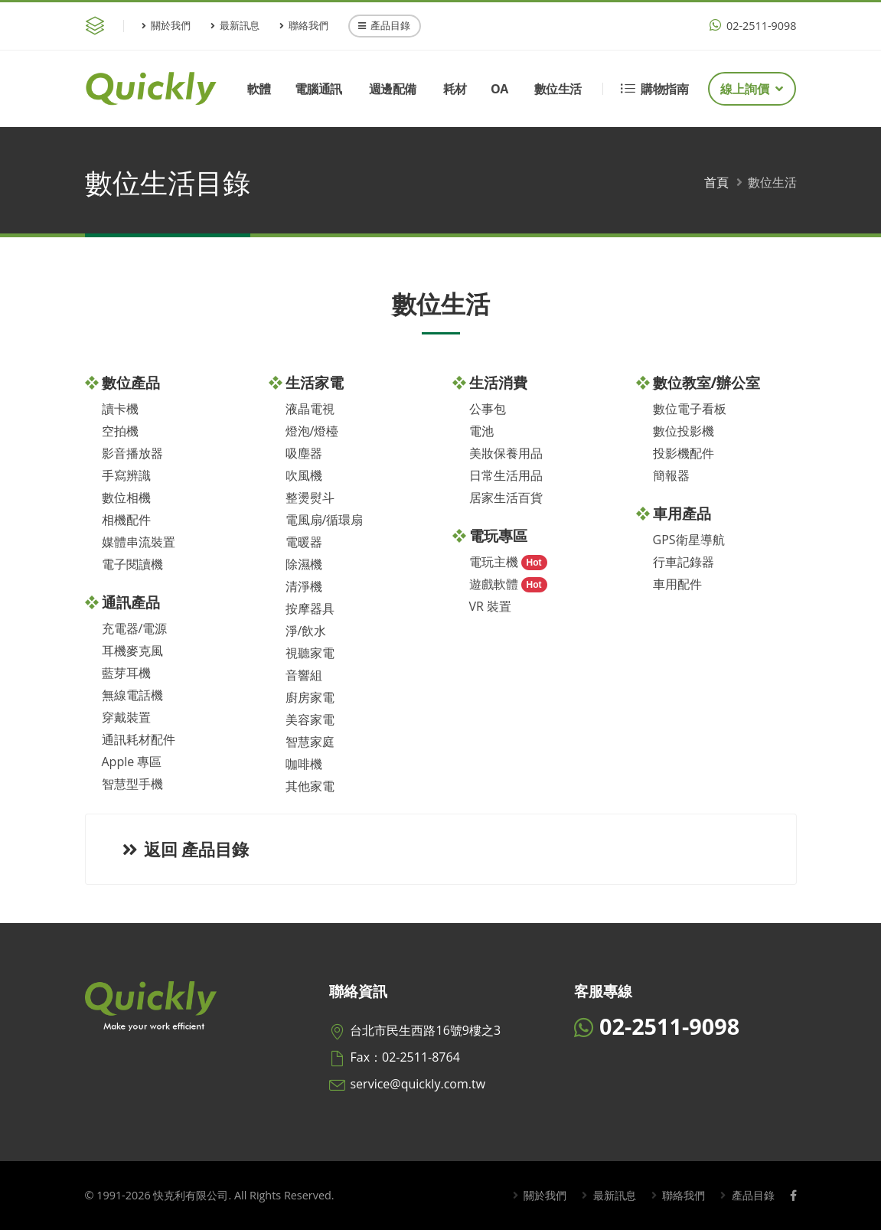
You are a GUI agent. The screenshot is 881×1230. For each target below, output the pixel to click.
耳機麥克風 (132, 650)
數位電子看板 (689, 408)
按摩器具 (310, 608)
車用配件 (677, 584)
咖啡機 (304, 763)
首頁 (716, 182)
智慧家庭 (310, 741)
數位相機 (126, 497)
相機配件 (126, 519)
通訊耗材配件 (138, 739)
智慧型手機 (132, 783)
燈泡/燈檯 (312, 431)
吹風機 (304, 475)
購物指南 (655, 88)
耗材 (455, 88)
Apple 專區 (132, 761)
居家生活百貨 (506, 497)
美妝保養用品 (506, 453)
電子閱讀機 (132, 564)
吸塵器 (304, 453)
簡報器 (671, 475)
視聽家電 (310, 652)
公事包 (487, 408)
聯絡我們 (303, 25)
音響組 (304, 675)
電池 (481, 431)
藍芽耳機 (126, 672)
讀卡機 (120, 408)
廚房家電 (310, 697)
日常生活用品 (506, 475)
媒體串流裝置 (138, 541)
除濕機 (304, 564)
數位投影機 (683, 431)
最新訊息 (234, 25)
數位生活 (558, 88)
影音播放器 (132, 453)
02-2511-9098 (753, 25)
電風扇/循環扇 (325, 519)
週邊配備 (392, 88)
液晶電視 (310, 408)
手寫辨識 (126, 475)
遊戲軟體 (493, 584)
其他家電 (310, 786)
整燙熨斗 (310, 497)
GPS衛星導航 (689, 539)
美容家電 (310, 719)
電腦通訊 (318, 88)
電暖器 (304, 541)
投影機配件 (683, 453)
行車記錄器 (683, 561)
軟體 (259, 88)
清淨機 (304, 586)
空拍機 (120, 431)
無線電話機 (132, 695)
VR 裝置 (490, 606)
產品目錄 (384, 25)
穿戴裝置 (126, 717)
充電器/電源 (135, 628)
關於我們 (166, 25)
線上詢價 (751, 88)
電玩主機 (493, 561)
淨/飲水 (306, 630)
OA (499, 88)
